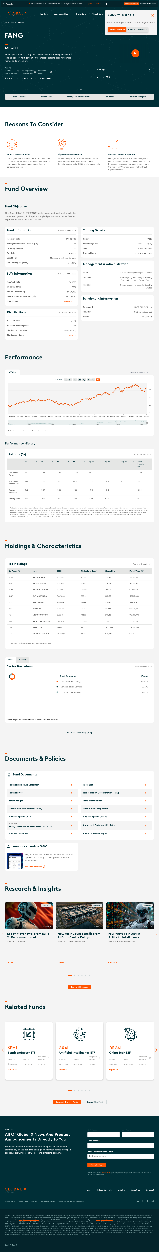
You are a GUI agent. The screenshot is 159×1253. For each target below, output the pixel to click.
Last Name (126, 1130)
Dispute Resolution (48, 1202)
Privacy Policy (106, 1173)
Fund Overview (19, 97)
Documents (109, 97)
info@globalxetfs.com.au (104, 1220)
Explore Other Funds (96, 1102)
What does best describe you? (100, 1152)
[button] (44, 14)
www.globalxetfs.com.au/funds (29, 1220)
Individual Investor (117, 29)
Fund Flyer (124, 69)
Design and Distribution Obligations (71, 1202)
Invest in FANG (124, 76)
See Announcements (35, 866)
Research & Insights (138, 97)
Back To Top (12, 1245)
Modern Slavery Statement (28, 1202)
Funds (12, 22)
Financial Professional (137, 29)
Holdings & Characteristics (78, 97)
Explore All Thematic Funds (66, 1102)
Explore (12, 962)
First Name (92, 1130)
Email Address (93, 1141)
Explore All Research (79, 987)
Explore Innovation (94, 4)
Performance (46, 97)
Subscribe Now (97, 1165)
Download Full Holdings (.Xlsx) (79, 732)
